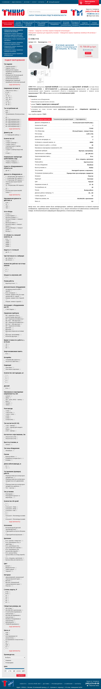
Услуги (34, 2)
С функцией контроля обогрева (15, 532)
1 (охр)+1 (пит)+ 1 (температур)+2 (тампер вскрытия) (13, 146)
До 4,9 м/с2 (10, 260)
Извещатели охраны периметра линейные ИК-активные (13, 30)
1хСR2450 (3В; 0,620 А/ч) (14, 360)
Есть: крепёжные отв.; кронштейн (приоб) (13, 550)
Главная (31, 31)
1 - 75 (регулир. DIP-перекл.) (15, 180)
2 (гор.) (9, 214)
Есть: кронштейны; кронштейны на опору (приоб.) (15, 554)
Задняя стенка (11, 68)
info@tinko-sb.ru (93, 14)
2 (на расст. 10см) (12, 507)
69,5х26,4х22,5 (11, 622)
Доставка (46, 684)
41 (7, 595)
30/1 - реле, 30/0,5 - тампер (15, 399)
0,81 (8, 112)
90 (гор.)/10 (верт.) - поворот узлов (14, 220)
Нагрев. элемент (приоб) (14, 301)
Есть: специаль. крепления (15, 558)
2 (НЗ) (8, 416)
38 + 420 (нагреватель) (13, 119)
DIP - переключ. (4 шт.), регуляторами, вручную (14, 316)
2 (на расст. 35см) (12, 509)
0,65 (8, 645)
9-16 (8, 94)
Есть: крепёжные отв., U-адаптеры (13, 543)
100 (8, 206)
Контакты (41, 2)
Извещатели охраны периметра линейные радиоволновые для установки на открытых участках (13, 35)
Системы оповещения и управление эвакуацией (41, 23)
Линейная (10, 450)
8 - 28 (8, 92)
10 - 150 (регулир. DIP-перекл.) (15, 186)
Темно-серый (11, 569)
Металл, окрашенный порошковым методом (14, 583)
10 (8, 344)
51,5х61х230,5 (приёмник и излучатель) (14, 612)
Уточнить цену (89, 50)
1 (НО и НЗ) (10, 412)
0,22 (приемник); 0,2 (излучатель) (11, 637)
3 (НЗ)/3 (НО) (10, 419)
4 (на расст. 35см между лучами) (15, 516)
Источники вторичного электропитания (66, 23)
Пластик (9, 586)
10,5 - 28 (9, 99)
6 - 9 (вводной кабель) (13, 135)
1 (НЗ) (8, 411)
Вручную (10, 329)
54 (7, 597)
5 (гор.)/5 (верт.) (11, 215)
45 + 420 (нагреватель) (13, 126)
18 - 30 (8, 104)
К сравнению (89, 56)
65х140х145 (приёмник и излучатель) (13, 616)
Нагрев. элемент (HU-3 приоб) (15, 299)
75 (7, 204)
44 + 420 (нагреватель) (13, 124)
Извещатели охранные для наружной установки (43, 33)
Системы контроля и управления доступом (28, 23)
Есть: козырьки (11, 293)
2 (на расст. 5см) (11, 510)
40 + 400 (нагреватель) (13, 121)
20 (7, 189)
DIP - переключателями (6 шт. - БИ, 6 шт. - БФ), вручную (15, 323)
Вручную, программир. (14, 334)
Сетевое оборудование (94, 23)
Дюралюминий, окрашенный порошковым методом (15, 578)
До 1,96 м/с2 (10, 258)
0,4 (7, 641)
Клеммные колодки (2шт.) (15, 458)
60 (8, 348)
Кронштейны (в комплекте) (15, 560)
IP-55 (8, 593)
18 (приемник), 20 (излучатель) (15, 115)
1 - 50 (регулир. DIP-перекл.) (15, 178)
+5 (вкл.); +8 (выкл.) (12, 161)
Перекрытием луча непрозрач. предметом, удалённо (15, 485)
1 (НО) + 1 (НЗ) (11, 414)
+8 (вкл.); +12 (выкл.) (12, 162)
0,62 (8, 110)
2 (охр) (8, 153)
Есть (8, 239)
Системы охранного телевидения (18, 23)
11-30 (8, 101)
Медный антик (11, 567)
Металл (9, 580)
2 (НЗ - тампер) (11, 431)
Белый (9, 566)
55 (7, 599)
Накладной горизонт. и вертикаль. (13, 496)
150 (8, 208)
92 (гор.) (9, 231)
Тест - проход (11, 488)
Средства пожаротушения (84, 23)
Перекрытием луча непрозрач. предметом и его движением (15, 480)
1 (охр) (9, 141)
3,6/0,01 (9, 396)
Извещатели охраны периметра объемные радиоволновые (13, 43)
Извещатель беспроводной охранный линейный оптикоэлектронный (14, 76)
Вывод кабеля (11, 456)
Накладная (10, 494)
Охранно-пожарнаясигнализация (8, 23)
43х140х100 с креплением (14, 610)
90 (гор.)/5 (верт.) (12, 222)
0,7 (7, 646)
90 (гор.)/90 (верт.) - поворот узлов (14, 228)
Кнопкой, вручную (12, 336)
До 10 (8, 170)
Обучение (26, 2)
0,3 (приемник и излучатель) (15, 639)
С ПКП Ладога (11, 309)
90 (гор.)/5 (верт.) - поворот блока (14, 225)
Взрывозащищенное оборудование (55, 23)
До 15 (8, 252)
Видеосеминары (16, 2)
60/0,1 (8, 401)
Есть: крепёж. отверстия (14, 541)
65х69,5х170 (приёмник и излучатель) (13, 619)
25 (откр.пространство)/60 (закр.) (14, 191)
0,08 (8, 634)
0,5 (7, 643)
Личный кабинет (54, 2)
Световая (10, 367)
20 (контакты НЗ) (12, 437)
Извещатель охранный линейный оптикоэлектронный (15, 82)
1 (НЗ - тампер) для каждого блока (14, 428)
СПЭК (49, 42)
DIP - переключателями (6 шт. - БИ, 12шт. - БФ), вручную (15, 319)
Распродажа (9, 662)
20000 (8, 243)
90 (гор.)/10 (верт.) (12, 217)
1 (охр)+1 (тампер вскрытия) (14, 150)
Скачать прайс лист (34, 684)
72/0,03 (9, 403)
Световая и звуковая (13, 369)
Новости (23, 684)
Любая (9, 444)
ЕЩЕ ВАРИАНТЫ (14, 84)
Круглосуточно (11, 283)
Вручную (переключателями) (15, 332)
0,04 (8, 632)
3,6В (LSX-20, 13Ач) (12, 90)
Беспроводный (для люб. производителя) (13, 528)
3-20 (8, 202)
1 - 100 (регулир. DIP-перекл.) (15, 176)
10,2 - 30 (9, 97)
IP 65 (8, 592)
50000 (8, 246)
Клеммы (9, 460)
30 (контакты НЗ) (12, 438)
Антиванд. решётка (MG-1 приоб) (14, 290)
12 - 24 (8, 103)
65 (7, 600)
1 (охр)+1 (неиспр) (12, 142)
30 (7, 346)
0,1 (7, 466)
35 (7, 117)
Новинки (8, 660)
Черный (9, 571)
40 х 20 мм (10, 608)
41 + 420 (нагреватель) (13, 123)
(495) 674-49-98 (92, 11)
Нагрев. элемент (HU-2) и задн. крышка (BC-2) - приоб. (15, 295)
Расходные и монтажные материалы (75, 23)
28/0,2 (8, 398)
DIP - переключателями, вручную (13, 326)
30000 (8, 244)
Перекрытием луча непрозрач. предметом (15, 476)
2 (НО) (8, 418)
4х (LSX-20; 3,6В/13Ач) (13, 361)
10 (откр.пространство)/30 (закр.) (14, 182)
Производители (56, 684)
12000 (8, 241)
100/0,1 (9, 405)
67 (8, 602)
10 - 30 (9, 96)
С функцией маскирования (15, 534)
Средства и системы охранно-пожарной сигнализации (52, 31)
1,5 (8, 468)
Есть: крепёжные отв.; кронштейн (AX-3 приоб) (14, 546)
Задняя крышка (11, 66)
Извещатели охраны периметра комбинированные (13, 46)
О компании (68, 684)
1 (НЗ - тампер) (11, 425)
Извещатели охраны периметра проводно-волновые (13, 50)
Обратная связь (93, 16)
